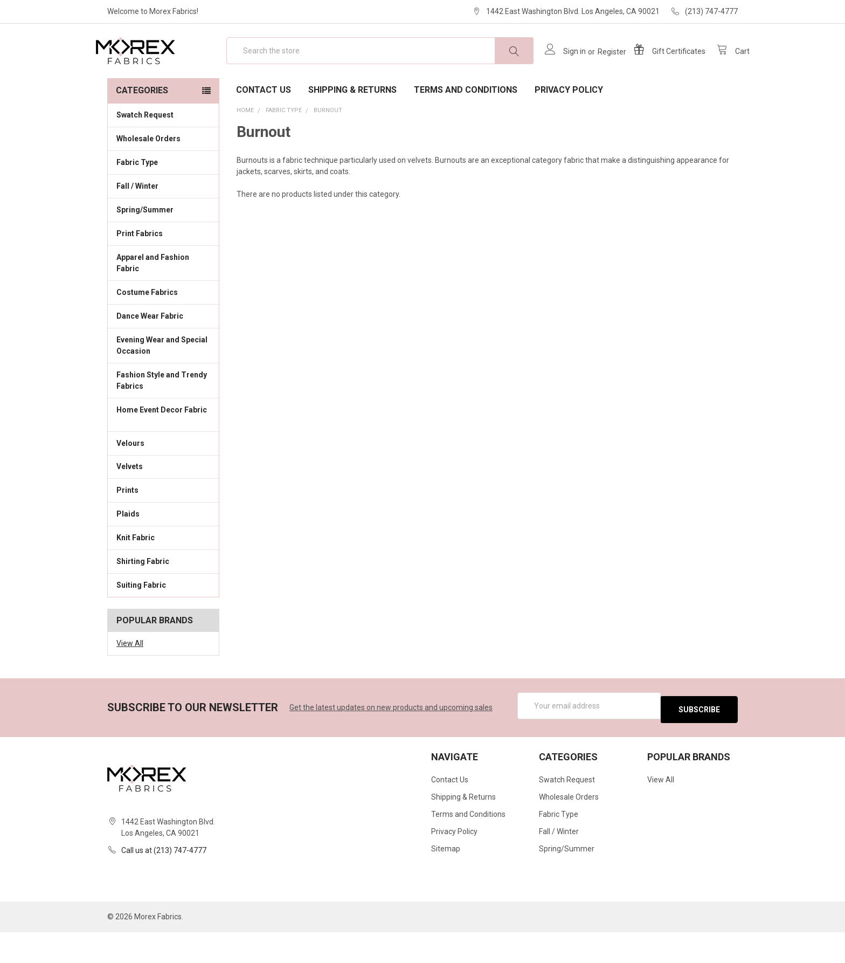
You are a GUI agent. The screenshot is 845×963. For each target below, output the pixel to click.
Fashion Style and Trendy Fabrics (163, 415)
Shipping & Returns (352, 124)
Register (600, 69)
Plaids (128, 548)
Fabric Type (163, 196)
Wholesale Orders (148, 173)
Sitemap (445, 880)
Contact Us (263, 124)
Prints (163, 524)
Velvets (163, 500)
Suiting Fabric (163, 619)
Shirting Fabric (163, 595)
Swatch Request (145, 149)
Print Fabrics (139, 268)
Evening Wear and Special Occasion (163, 380)
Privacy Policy (569, 124)
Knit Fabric (163, 571)
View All (129, 677)
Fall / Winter (163, 220)
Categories (142, 125)
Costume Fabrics (163, 326)
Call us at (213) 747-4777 (163, 881)
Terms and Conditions (465, 124)
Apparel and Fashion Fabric (163, 297)
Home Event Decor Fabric (163, 450)
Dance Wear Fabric (163, 350)
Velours (163, 477)
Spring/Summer (145, 244)
